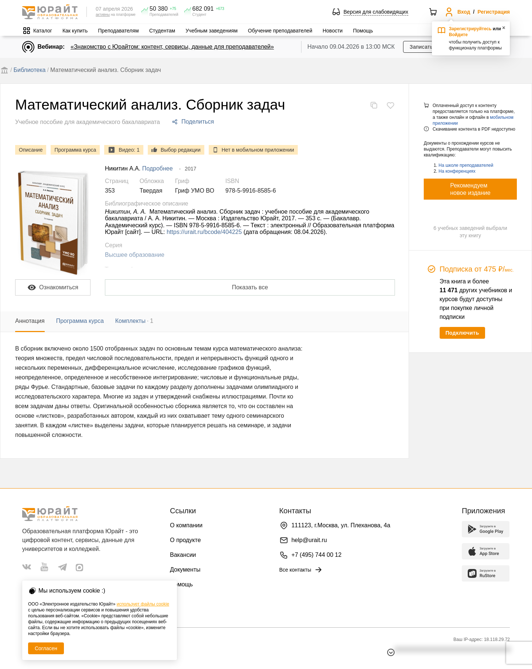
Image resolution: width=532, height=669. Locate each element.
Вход (463, 12)
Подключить (462, 333)
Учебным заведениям (211, 31)
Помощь (363, 31)
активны (103, 15)
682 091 (203, 9)
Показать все (250, 287)
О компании (186, 525)
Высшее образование (134, 255)
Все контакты (301, 569)
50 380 (159, 9)
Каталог (42, 31)
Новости (332, 31)
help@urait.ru (309, 540)
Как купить (75, 31)
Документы (185, 569)
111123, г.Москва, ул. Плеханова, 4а (341, 525)
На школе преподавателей (466, 165)
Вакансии (183, 555)
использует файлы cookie (143, 604)
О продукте (185, 540)
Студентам (162, 31)
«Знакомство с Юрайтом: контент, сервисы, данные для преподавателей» (172, 47)
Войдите (458, 34)
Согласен (46, 648)
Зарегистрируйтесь (470, 28)
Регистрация (493, 12)
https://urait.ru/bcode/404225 (204, 232)
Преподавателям (118, 31)
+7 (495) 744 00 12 (316, 555)
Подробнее (157, 168)
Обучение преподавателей (280, 31)
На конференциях (457, 171)
